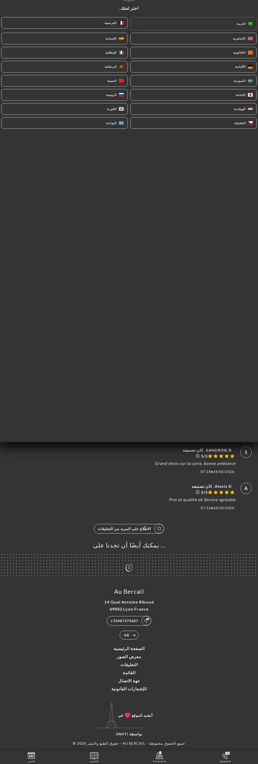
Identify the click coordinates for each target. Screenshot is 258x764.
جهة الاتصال (129, 680)
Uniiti (122, 734)
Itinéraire (159, 757)
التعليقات (129, 664)
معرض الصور (129, 656)
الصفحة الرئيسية (129, 648)
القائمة (129, 672)
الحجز (31, 757)
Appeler (225, 757)
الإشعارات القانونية (129, 688)
